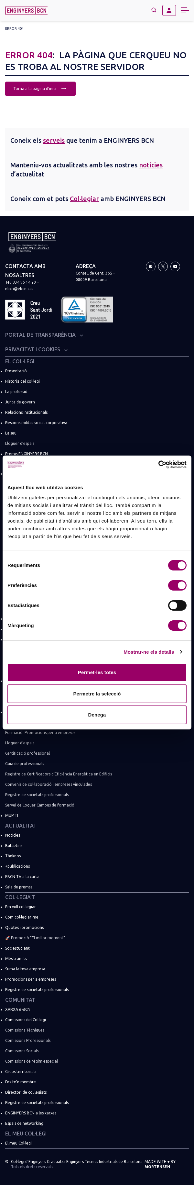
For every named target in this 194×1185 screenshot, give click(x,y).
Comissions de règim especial (31, 1061)
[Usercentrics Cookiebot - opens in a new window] (158, 464)
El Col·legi (19, 361)
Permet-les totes (97, 672)
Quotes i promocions (24, 927)
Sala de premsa (19, 887)
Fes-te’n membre (20, 1082)
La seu (10, 433)
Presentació (16, 371)
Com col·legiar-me (21, 917)
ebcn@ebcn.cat (19, 289)
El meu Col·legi (26, 1133)
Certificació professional (27, 753)
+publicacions (17, 866)
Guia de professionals (24, 764)
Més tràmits (16, 958)
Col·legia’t (20, 897)
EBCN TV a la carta (22, 877)
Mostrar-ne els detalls (149, 652)
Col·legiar (84, 198)
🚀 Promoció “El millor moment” (35, 938)
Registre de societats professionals (37, 795)
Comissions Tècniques (24, 1030)
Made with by (160, 1164)
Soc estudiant (17, 948)
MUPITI (11, 815)
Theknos (13, 856)
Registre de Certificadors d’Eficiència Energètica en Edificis (58, 774)
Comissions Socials (21, 1051)
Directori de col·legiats (26, 1092)
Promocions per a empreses (30, 979)
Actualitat (21, 826)
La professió (16, 391)
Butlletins (13, 845)
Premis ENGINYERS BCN (26, 454)
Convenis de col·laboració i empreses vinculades (48, 784)
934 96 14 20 (24, 282)
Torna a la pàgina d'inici (40, 88)
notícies (151, 165)
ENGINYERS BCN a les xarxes (30, 1113)
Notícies (12, 835)
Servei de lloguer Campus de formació (39, 805)
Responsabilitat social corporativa (36, 423)
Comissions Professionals (27, 1040)
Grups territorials (20, 1071)
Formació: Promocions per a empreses (40, 732)
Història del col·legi (22, 381)
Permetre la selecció (97, 693)
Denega (97, 714)
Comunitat (20, 1000)
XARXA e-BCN (17, 1009)
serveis (54, 140)
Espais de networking (24, 1123)
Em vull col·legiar (20, 907)
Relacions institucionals (26, 412)
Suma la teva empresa (25, 969)
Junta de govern (20, 402)
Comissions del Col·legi (25, 1020)
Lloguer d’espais (19, 443)
